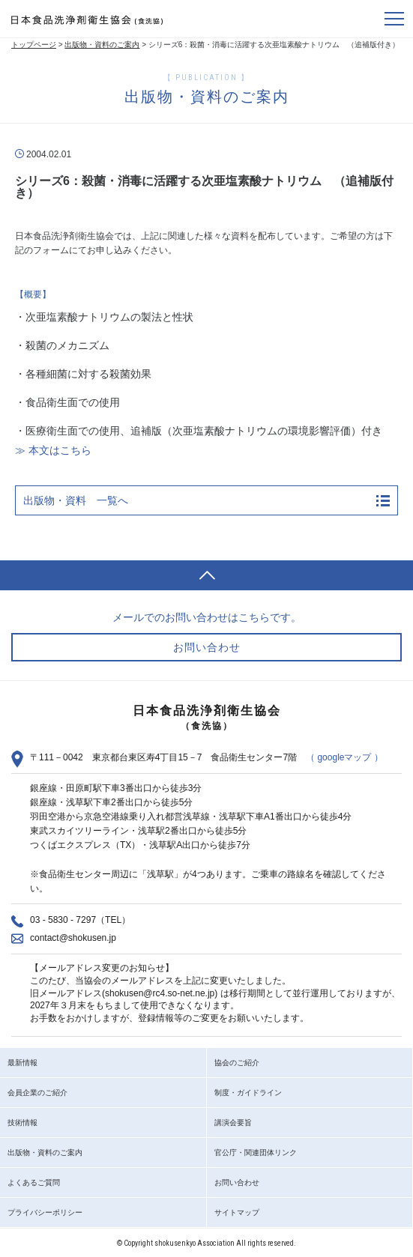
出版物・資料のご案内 (101, 44)
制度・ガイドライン (248, 1092)
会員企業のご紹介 (37, 1092)
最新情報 (22, 1062)
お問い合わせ (236, 1182)
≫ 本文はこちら (53, 450)
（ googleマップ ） (344, 757)
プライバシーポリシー (44, 1212)
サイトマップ (236, 1212)
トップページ (33, 44)
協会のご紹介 (236, 1062)
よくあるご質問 (33, 1182)
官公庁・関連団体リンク (255, 1152)
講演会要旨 (233, 1122)
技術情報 (22, 1122)
